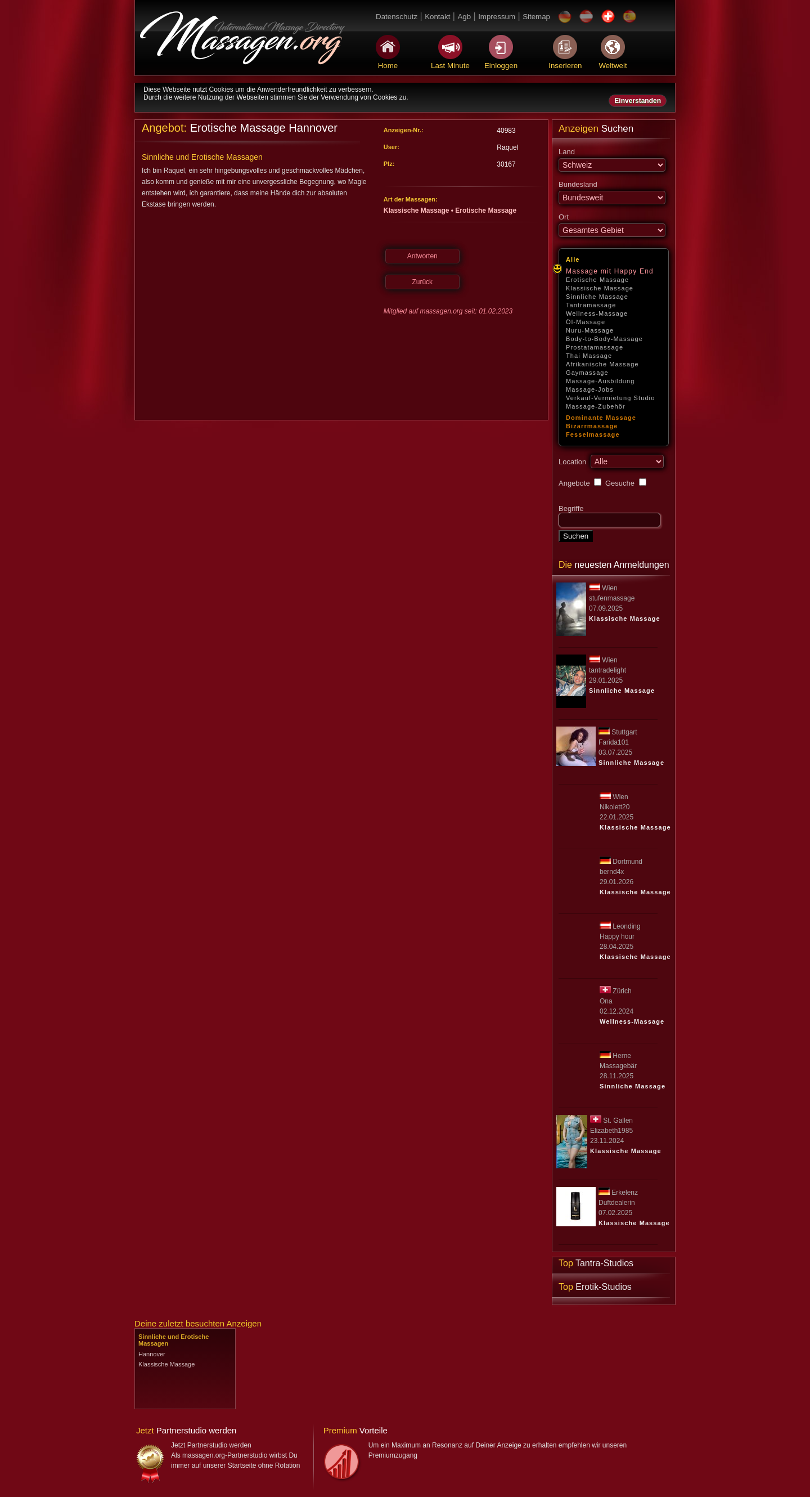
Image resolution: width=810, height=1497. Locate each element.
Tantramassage (591, 305)
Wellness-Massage (597, 313)
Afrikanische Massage (602, 364)
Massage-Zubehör (596, 406)
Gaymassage (587, 372)
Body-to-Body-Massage (604, 338)
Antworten (422, 256)
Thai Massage (589, 355)
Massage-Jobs (590, 389)
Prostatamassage (594, 347)
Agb (464, 16)
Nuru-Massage (590, 330)
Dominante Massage (601, 417)
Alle (573, 259)
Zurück (422, 282)
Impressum (496, 16)
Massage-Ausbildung (600, 381)
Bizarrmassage (592, 426)
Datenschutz (396, 16)
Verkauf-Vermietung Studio (610, 398)
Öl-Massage (585, 322)
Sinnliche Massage (597, 296)
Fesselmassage (593, 434)
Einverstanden (637, 101)
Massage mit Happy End (610, 271)
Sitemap (536, 16)
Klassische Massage (599, 288)
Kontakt (437, 16)
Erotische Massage (597, 279)
